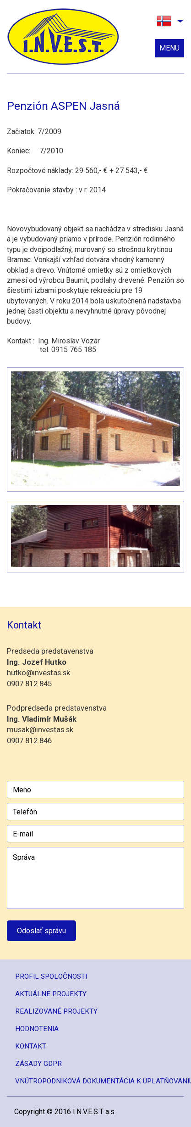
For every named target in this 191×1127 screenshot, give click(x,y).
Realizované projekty (56, 1011)
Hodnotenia (37, 1029)
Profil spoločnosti (51, 976)
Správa (95, 878)
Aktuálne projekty (51, 994)
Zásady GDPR (38, 1064)
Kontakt (30, 1046)
